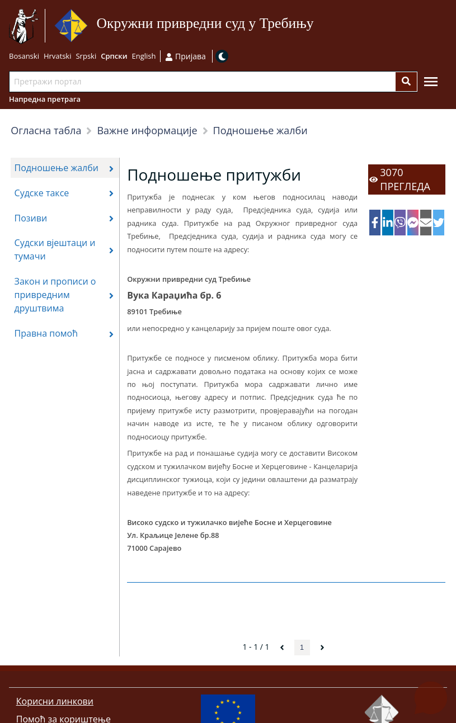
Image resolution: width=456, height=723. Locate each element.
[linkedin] (387, 222)
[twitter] (438, 222)
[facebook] (374, 222)
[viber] (400, 222)
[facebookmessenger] (413, 222)
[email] (425, 222)
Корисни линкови (54, 701)
